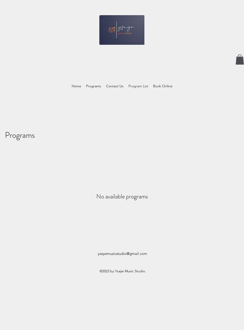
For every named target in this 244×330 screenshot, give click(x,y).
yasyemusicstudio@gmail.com (122, 253)
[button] (240, 59)
